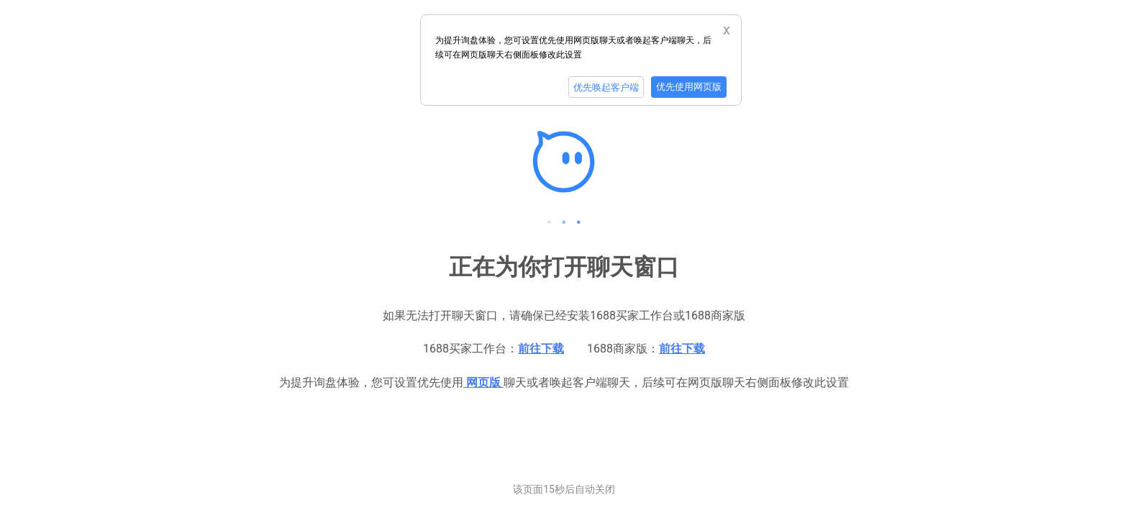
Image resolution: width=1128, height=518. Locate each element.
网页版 (483, 382)
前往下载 (541, 348)
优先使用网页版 (689, 86)
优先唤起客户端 (606, 87)
